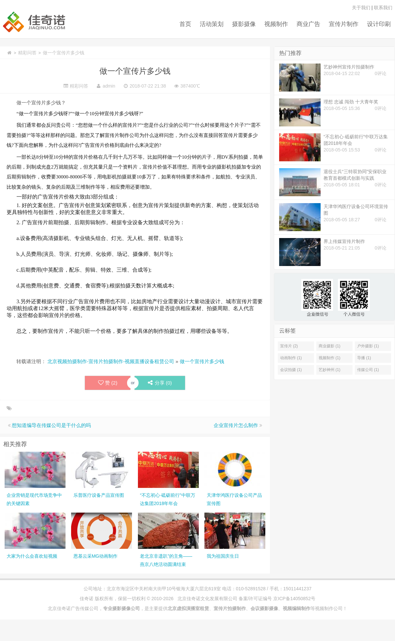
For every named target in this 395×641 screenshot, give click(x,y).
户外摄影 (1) (368, 346)
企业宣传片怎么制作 (236, 425)
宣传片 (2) (289, 346)
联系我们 (383, 7)
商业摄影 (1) (329, 346)
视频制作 (276, 24)
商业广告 (308, 24)
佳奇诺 (86, 598)
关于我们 (361, 7)
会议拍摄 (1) (291, 369)
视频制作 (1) (329, 358)
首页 (185, 24)
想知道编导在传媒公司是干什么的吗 (51, 425)
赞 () (108, 383)
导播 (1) (364, 358)
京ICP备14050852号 (294, 598)
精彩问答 (27, 52)
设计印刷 (379, 24)
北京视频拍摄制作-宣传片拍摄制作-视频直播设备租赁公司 (110, 361)
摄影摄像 (244, 24)
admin (109, 86)
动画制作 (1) (291, 358)
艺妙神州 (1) (329, 369)
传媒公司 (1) (368, 369)
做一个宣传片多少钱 (135, 71)
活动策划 (212, 24)
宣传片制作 (343, 24)
